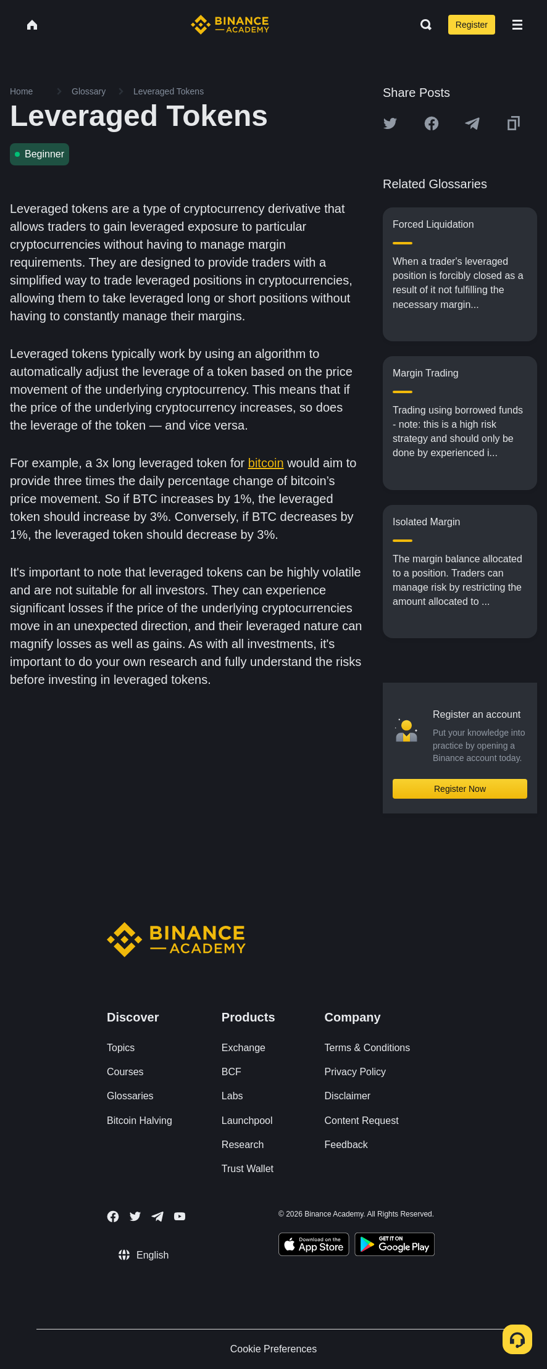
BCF (231, 1072)
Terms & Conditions (368, 1047)
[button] (517, 24)
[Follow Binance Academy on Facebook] (113, 1216)
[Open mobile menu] (517, 25)
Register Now (460, 789)
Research (243, 1144)
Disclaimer (348, 1096)
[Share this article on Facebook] (431, 123)
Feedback (346, 1144)
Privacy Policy (355, 1072)
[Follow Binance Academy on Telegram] (157, 1216)
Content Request (362, 1120)
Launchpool (247, 1120)
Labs (232, 1096)
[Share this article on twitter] (390, 123)
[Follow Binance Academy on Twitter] (135, 1216)
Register (472, 25)
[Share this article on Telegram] (472, 123)
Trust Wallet (248, 1168)
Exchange (243, 1047)
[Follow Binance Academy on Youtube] (179, 1216)
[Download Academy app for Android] (394, 1246)
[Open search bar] (422, 25)
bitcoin (266, 463)
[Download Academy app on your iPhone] (313, 1246)
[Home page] (230, 25)
